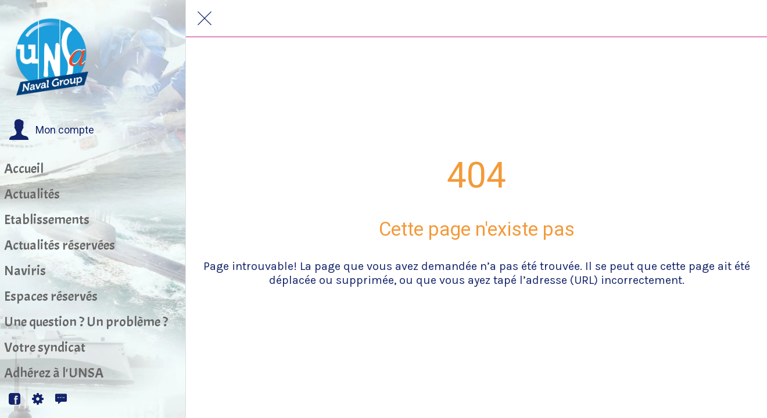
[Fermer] (205, 19)
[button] (51, 130)
